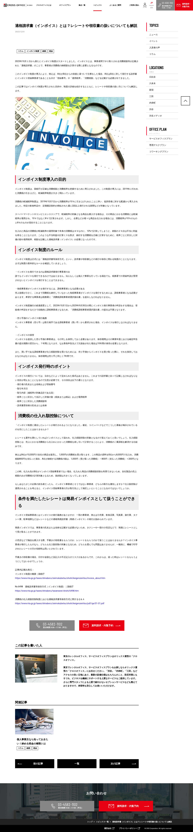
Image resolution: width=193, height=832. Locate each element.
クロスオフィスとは (43, 5)
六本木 (152, 83)
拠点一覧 (82, 5)
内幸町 (152, 103)
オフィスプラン (65, 5)
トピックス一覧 (102, 822)
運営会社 (107, 828)
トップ (90, 822)
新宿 (151, 90)
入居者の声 (154, 47)
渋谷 (151, 109)
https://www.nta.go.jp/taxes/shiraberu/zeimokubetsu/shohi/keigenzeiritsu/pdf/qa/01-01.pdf (59, 603)
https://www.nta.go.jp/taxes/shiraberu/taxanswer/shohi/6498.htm (47, 591)
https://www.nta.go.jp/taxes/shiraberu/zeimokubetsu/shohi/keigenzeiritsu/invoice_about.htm (60, 578)
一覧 (76, 763)
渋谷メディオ (155, 116)
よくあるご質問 (115, 5)
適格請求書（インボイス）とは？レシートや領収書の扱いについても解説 (142, 822)
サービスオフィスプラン (160, 139)
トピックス (97, 5)
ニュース (153, 35)
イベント (153, 41)
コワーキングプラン (158, 151)
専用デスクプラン (157, 145)
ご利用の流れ (134, 5)
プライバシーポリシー (128, 828)
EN (151, 7)
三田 (151, 96)
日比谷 (152, 77)
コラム (152, 54)
